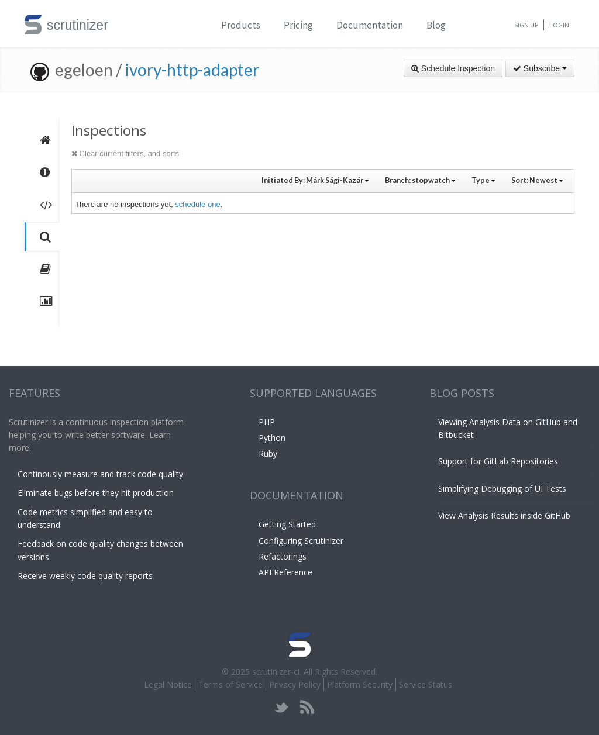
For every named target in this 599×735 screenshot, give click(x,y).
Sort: (537, 180)
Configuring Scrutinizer (301, 540)
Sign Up (526, 24)
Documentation (369, 25)
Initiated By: (315, 180)
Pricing (298, 25)
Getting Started (287, 524)
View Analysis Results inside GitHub (504, 515)
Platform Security (360, 684)
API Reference (285, 572)
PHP (267, 421)
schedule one (197, 204)
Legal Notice (168, 684)
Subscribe (540, 68)
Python (272, 437)
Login (559, 24)
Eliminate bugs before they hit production (96, 492)
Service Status (425, 684)
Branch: (420, 180)
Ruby (268, 453)
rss (307, 707)
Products (240, 25)
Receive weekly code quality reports (85, 575)
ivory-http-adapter (192, 70)
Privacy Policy (295, 684)
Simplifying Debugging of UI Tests (502, 488)
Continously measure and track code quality (100, 473)
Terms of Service (230, 684)
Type (483, 180)
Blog (436, 25)
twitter (281, 707)
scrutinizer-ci (276, 671)
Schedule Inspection (453, 68)
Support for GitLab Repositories (498, 461)
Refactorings (283, 556)
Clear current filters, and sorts (125, 153)
